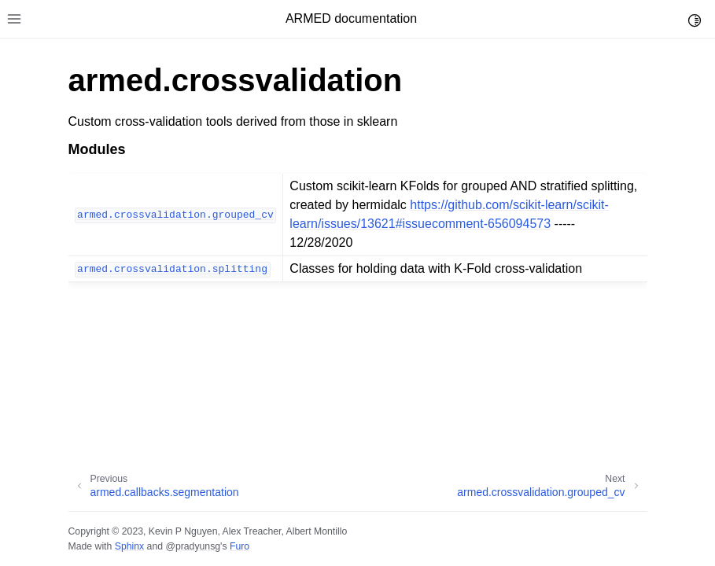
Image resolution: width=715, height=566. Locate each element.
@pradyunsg (192, 546)
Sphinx (129, 546)
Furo (239, 546)
